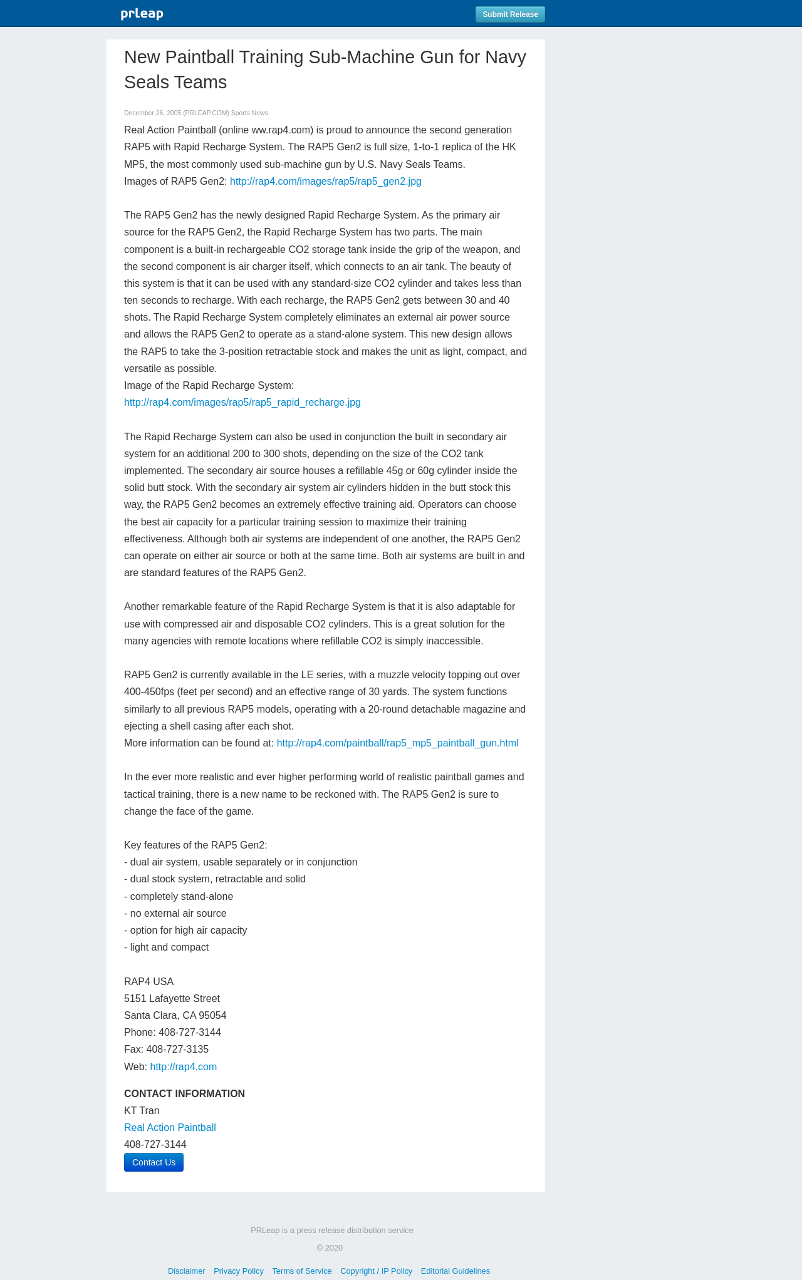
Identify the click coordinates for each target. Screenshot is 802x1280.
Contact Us (153, 1162)
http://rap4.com (183, 1066)
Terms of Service (301, 1271)
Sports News (249, 113)
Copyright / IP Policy (376, 1271)
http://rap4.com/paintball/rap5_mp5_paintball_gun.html (398, 743)
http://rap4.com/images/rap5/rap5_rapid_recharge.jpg (242, 402)
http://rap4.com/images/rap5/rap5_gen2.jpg (326, 181)
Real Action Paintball (170, 1127)
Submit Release (510, 14)
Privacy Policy (239, 1271)
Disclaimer (187, 1271)
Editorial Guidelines (455, 1271)
